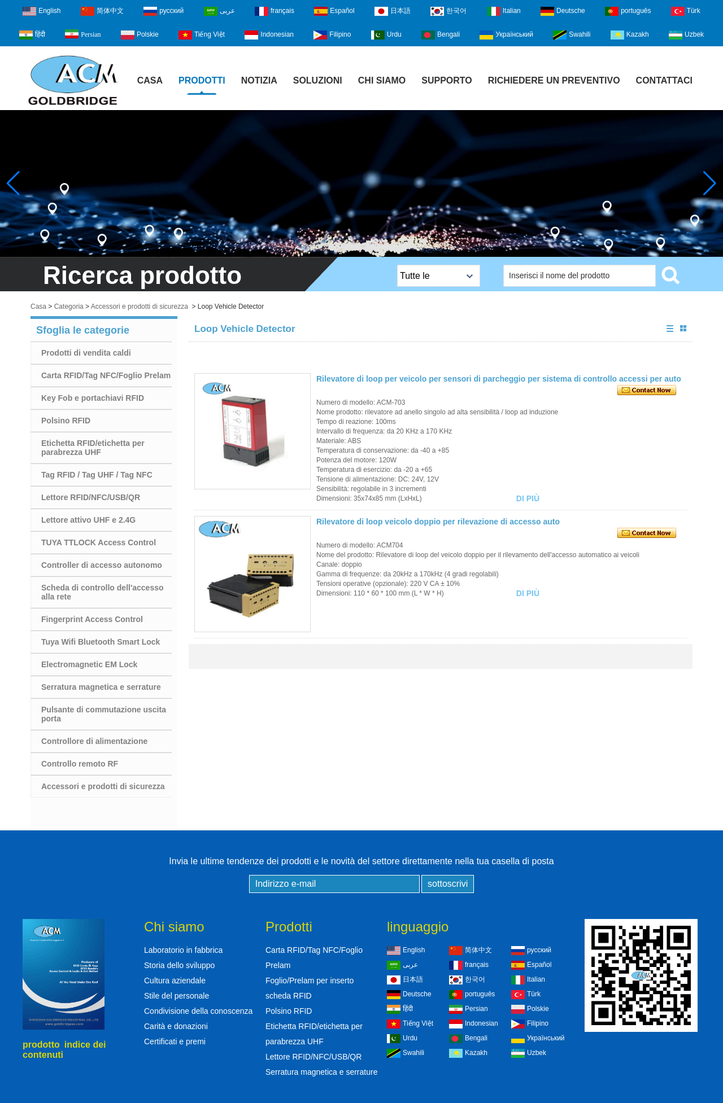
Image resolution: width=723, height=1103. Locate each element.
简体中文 (102, 11)
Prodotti (201, 80)
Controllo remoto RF (79, 763)
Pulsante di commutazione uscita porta (103, 714)
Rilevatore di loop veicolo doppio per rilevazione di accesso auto (438, 521)
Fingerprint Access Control (92, 619)
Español (334, 11)
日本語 (392, 11)
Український (506, 35)
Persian (83, 33)
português (628, 11)
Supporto (446, 80)
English (41, 11)
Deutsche (563, 11)
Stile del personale (176, 995)
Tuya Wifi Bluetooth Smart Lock (100, 641)
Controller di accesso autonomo (101, 565)
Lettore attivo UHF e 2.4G (88, 519)
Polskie (140, 35)
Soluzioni (317, 80)
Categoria (69, 306)
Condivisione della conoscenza (198, 1011)
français (274, 11)
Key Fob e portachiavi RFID (92, 397)
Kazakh (630, 35)
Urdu (386, 35)
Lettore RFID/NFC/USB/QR (90, 497)
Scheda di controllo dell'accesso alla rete (102, 592)
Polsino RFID (65, 420)
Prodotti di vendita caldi (86, 352)
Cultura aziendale (175, 980)
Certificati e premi (175, 1041)
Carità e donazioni (176, 1026)
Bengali (440, 35)
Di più (527, 498)
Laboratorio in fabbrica (183, 950)
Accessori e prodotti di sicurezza (139, 306)
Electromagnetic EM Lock (89, 664)
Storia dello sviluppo (179, 965)
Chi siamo (382, 80)
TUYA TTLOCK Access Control (98, 542)
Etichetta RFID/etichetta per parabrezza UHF (93, 448)
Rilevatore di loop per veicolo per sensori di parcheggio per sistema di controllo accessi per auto (498, 378)
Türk (685, 11)
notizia (259, 80)
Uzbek (686, 35)
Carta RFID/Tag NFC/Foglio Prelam (106, 375)
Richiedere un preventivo (554, 80)
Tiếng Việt (201, 35)
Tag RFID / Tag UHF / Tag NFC (97, 474)
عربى (219, 11)
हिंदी (32, 35)
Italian (504, 11)
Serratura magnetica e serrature (101, 686)
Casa (150, 80)
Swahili (571, 35)
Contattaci (664, 80)
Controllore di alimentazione (94, 741)
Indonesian (269, 35)
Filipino (332, 35)
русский (163, 11)
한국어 (448, 11)
